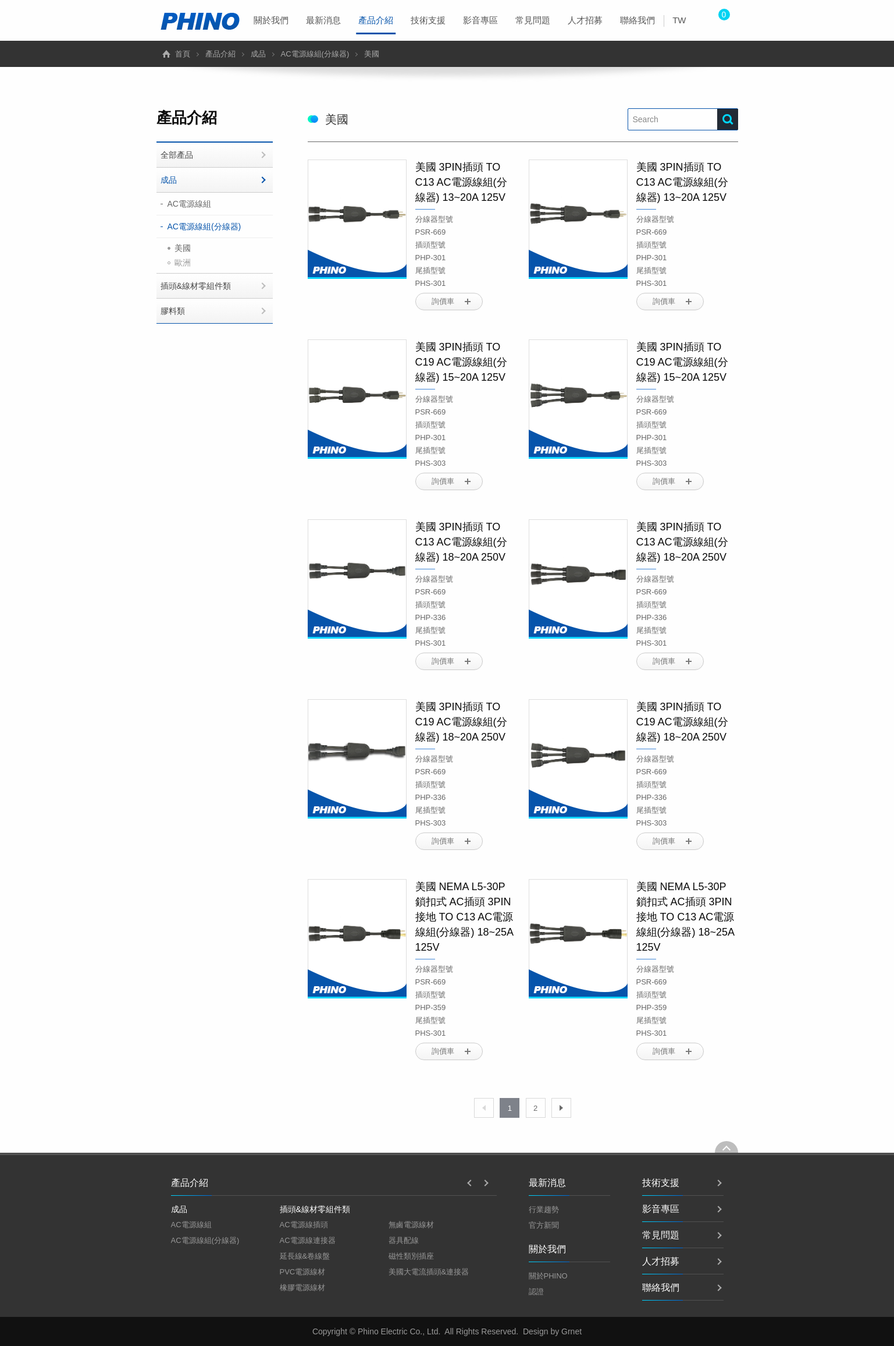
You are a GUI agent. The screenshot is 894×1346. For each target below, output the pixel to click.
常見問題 (532, 20)
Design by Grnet (552, 1331)
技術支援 (428, 20)
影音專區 (480, 20)
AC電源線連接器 (308, 1240)
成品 (258, 53)
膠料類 (173, 311)
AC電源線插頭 (304, 1224)
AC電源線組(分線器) (315, 53)
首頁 (182, 53)
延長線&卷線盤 (305, 1256)
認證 (536, 1291)
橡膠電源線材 (302, 1287)
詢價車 (443, 301)
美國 (182, 248)
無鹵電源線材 (411, 1224)
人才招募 (585, 20)
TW (679, 20)
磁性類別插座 (411, 1256)
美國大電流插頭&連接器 (429, 1271)
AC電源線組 (189, 203)
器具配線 (404, 1240)
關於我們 (271, 20)
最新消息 (323, 20)
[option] (225, 1225)
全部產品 (177, 155)
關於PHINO (548, 1275)
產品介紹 (376, 24)
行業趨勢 (544, 1209)
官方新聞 (544, 1225)
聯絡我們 (637, 20)
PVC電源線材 (303, 1271)
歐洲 (182, 262)
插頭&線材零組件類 (196, 286)
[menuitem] (271, 20)
